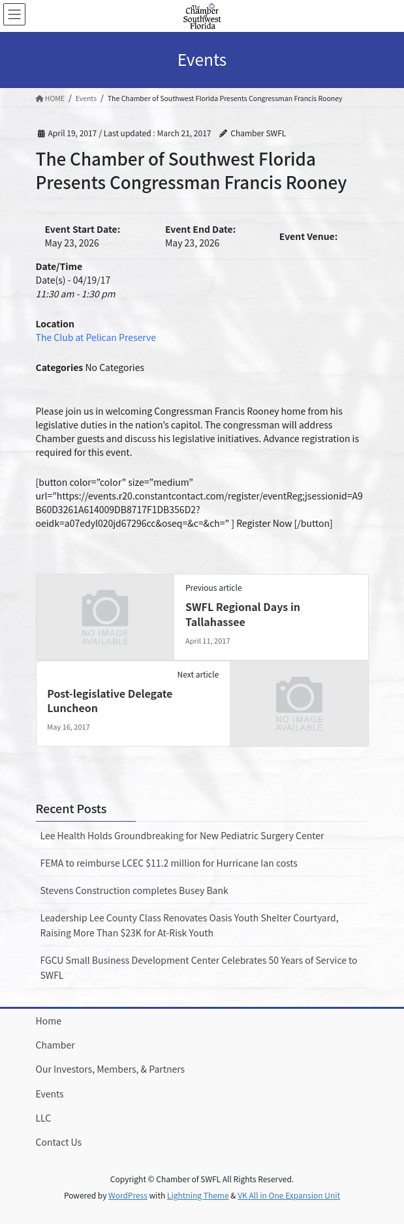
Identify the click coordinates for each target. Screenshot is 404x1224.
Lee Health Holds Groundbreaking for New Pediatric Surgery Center (182, 835)
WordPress (128, 1195)
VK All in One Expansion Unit (289, 1195)
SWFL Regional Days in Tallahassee (242, 614)
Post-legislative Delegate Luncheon (109, 700)
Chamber (55, 1044)
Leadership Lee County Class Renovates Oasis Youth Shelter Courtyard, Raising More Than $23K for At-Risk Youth (189, 925)
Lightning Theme (198, 1195)
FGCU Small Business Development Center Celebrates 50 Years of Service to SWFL (199, 967)
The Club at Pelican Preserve (96, 337)
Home (48, 1020)
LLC (44, 1117)
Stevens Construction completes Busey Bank (134, 890)
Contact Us (59, 1141)
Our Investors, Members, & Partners (110, 1068)
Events (50, 1093)
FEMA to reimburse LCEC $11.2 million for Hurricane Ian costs (169, 862)
